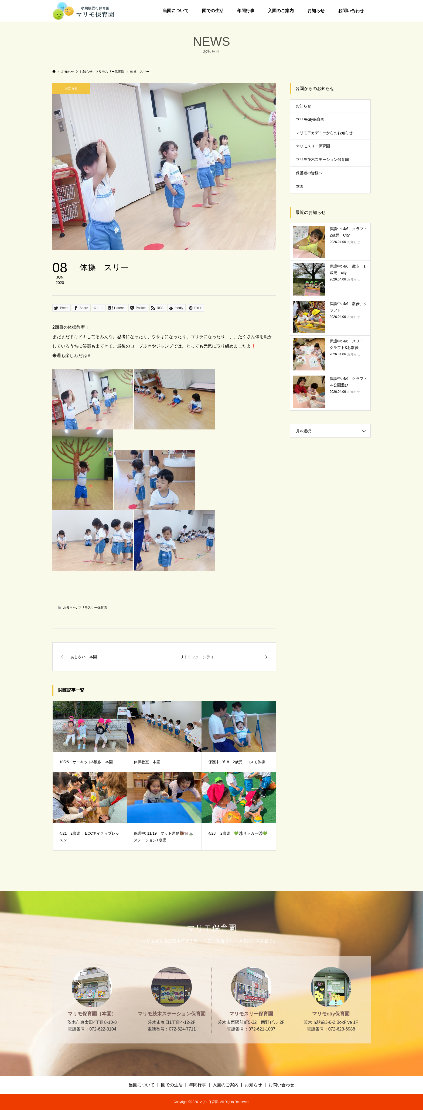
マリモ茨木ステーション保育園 (322, 159)
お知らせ (316, 10)
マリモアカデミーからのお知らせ (324, 133)
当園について (176, 10)
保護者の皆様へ (309, 173)
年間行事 (245, 10)
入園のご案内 (281, 10)
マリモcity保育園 (310, 119)
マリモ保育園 (211, 928)
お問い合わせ (351, 10)
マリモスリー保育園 (92, 607)
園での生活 (213, 10)
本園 (299, 186)
